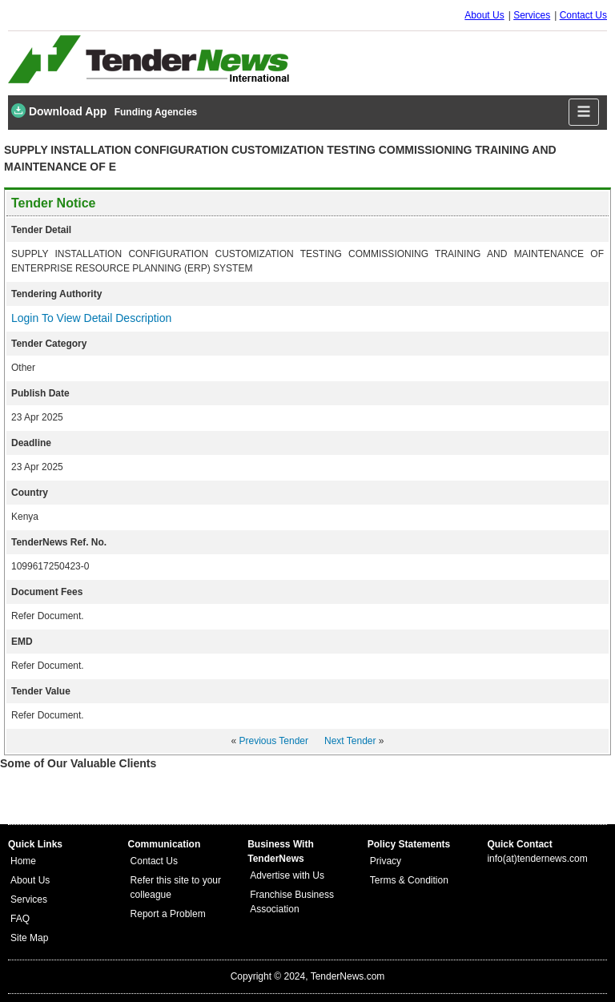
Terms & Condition (409, 880)
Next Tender (350, 740)
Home (23, 861)
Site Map (29, 938)
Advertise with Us (287, 875)
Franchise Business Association (292, 902)
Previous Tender (274, 740)
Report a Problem (168, 914)
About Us (484, 15)
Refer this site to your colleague (176, 887)
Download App (59, 110)
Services (531, 15)
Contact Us (583, 15)
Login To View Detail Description (91, 318)
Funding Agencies (156, 112)
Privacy (385, 861)
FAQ (20, 918)
